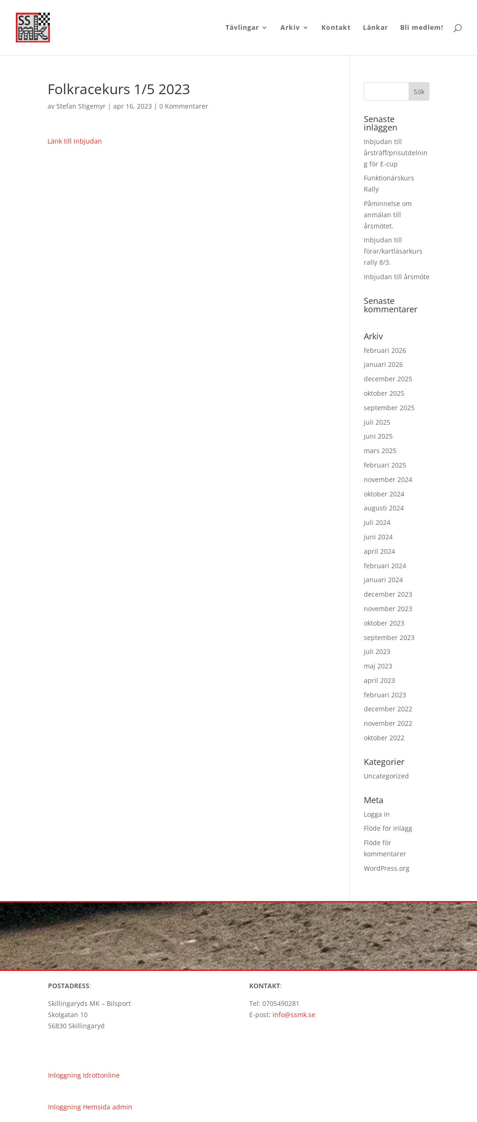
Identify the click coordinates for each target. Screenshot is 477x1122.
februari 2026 (385, 350)
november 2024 (388, 479)
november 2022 (388, 723)
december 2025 (388, 378)
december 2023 (388, 594)
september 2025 (389, 407)
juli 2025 (377, 422)
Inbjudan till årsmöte (396, 276)
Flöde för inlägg (388, 828)
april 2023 (379, 680)
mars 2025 (380, 450)
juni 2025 (378, 436)
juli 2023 (377, 651)
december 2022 (388, 708)
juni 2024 (378, 536)
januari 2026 (383, 364)
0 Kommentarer (183, 106)
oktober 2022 (384, 737)
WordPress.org (386, 868)
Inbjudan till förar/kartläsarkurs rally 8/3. (393, 251)
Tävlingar (242, 28)
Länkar (375, 28)
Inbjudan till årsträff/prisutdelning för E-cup (396, 152)
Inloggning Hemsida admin (90, 1106)
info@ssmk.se (294, 1014)
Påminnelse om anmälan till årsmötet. (388, 214)
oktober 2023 (384, 623)
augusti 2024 (384, 507)
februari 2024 (385, 565)
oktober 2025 (384, 393)
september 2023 (389, 637)
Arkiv (290, 28)
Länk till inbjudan (75, 141)
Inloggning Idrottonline (84, 1075)
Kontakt (336, 28)
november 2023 (388, 608)
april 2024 (379, 551)
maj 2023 (378, 665)
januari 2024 (383, 579)
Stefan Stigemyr (81, 106)
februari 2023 (385, 694)
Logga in (377, 814)
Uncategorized (386, 775)
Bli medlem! (421, 28)
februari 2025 (385, 465)
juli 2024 (377, 522)
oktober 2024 (384, 493)
